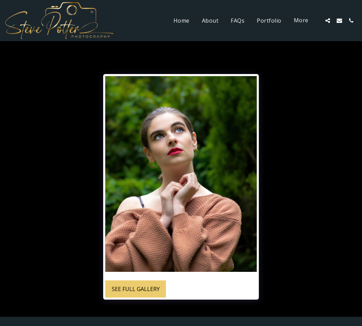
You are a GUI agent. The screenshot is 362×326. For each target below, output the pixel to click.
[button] (327, 20)
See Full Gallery (136, 289)
